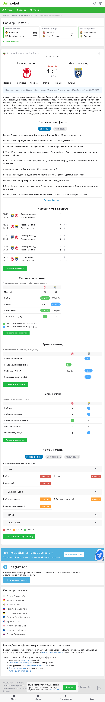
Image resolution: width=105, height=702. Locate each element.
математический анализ (52, 652)
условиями (54, 690)
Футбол (6, 15)
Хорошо (70, 687)
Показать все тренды (16, 384)
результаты (26, 660)
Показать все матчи (15, 268)
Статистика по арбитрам (20, 662)
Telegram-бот (83, 687)
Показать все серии (15, 440)
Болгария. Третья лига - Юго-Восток (23, 15)
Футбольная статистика (20, 671)
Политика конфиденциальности (16, 685)
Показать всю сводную (16, 333)
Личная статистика (17, 668)
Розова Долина (26, 63)
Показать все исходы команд (19, 536)
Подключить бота (16, 580)
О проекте (7, 691)
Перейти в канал (74, 554)
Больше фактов (52, 200)
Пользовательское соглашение (16, 688)
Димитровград (78, 63)
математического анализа (34, 665)
